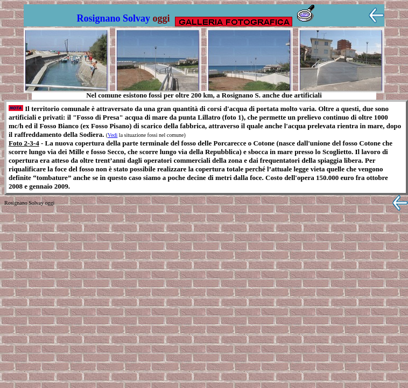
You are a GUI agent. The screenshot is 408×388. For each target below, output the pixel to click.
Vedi (112, 135)
